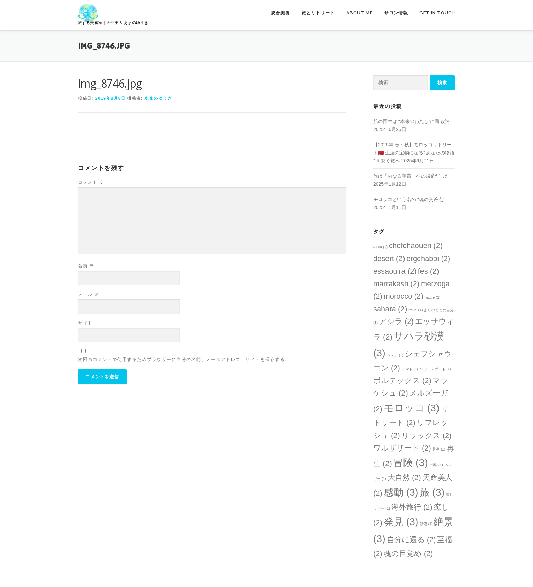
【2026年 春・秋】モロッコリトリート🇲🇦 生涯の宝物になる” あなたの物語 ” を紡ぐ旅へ (413, 153)
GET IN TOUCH (437, 12)
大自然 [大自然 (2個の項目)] (404, 477)
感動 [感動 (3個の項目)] (401, 492)
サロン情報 (396, 12)
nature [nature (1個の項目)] (432, 297)
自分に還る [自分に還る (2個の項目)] (411, 539)
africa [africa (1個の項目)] (380, 247)
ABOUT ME (359, 12)
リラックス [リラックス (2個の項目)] (426, 435)
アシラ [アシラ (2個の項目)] (396, 321)
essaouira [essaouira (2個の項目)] (395, 271)
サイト (85, 322)
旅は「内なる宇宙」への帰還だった (411, 176)
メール (88, 294)
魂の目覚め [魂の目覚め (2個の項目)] (408, 553)
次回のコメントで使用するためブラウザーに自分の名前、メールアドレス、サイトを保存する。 (184, 359)
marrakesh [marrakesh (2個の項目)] (396, 283)
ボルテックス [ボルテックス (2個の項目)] (402, 380)
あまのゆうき (158, 98)
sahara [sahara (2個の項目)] (390, 309)
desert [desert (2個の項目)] (389, 258)
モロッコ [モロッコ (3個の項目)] (412, 408)
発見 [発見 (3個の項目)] (401, 521)
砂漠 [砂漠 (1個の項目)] (426, 524)
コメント (91, 182)
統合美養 (280, 12)
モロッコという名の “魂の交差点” (408, 199)
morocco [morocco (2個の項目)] (404, 296)
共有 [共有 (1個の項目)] (438, 449)
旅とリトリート (318, 12)
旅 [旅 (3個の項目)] (432, 492)
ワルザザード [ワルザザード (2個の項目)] (402, 448)
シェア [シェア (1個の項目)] (395, 355)
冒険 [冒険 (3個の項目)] (410, 462)
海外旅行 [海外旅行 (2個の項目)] (411, 507)
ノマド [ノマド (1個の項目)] (409, 369)
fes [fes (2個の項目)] (428, 271)
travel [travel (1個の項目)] (416, 310)
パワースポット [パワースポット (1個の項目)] (435, 369)
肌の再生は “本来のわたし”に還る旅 (411, 121)
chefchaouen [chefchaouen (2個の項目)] (416, 245)
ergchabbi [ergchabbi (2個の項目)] (428, 258)
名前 (86, 265)
